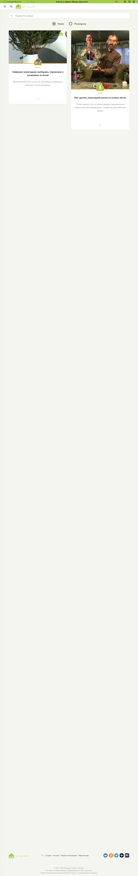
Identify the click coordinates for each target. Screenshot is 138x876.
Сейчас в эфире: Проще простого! (72, 2)
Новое (61, 23)
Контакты (56, 855)
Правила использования (69, 855)
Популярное (80, 23)
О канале (48, 855)
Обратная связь (83, 855)
